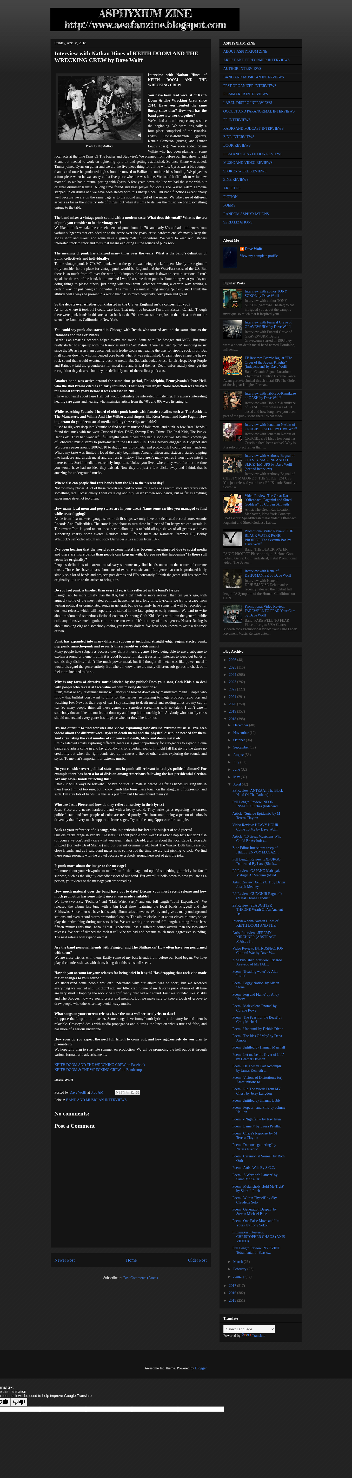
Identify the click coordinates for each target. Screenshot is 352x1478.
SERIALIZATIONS (238, 222)
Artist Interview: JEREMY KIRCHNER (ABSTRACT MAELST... (254, 937)
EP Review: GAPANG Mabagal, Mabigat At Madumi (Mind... (256, 873)
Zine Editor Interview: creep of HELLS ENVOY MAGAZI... (255, 850)
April (237, 784)
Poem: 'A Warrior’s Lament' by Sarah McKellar (254, 1177)
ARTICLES (232, 188)
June (237, 769)
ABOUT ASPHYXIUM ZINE (245, 51)
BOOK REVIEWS (237, 145)
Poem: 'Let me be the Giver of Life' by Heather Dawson (258, 1057)
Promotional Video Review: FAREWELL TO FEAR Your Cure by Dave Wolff (270, 610)
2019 (233, 711)
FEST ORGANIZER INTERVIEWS (250, 86)
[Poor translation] (19, 1402)
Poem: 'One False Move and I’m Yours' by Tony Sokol (256, 1223)
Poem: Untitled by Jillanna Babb (256, 1100)
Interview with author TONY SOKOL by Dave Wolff (266, 293)
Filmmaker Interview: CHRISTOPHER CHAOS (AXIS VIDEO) (258, 1236)
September (241, 747)
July (236, 762)
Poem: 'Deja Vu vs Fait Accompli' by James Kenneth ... (256, 1068)
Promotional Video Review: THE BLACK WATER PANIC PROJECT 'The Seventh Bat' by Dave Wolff (269, 537)
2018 (233, 719)
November (241, 733)
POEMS (229, 205)
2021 (233, 697)
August (239, 755)
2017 (233, 1286)
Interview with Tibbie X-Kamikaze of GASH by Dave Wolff (270, 395)
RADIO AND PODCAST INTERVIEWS (253, 128)
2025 (233, 667)
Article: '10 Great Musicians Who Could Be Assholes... (256, 838)
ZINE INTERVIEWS (239, 137)
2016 (233, 1293)
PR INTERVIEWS (237, 120)
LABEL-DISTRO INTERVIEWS (247, 103)
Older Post (197, 1260)
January (239, 1277)
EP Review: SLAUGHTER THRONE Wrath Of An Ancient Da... (257, 909)
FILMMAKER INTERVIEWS (245, 94)
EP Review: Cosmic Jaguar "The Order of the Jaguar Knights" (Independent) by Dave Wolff (268, 362)
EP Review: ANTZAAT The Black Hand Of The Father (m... (257, 793)
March (238, 1262)
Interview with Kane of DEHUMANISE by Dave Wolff (268, 573)
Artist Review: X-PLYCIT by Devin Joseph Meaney (258, 884)
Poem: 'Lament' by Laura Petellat (256, 1126)
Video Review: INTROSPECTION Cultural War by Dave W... (257, 950)
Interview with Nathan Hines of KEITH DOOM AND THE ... (255, 923)
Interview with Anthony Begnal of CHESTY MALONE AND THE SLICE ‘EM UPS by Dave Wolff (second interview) (270, 462)
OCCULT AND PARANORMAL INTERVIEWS (259, 111)
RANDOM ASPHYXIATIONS (246, 214)
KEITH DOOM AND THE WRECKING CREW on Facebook (100, 1065)
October (239, 740)
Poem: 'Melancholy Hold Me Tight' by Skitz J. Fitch (258, 1188)
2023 (233, 682)
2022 (233, 689)
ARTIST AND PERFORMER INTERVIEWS (256, 60)
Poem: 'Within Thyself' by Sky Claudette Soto (254, 1200)
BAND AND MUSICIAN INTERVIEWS (96, 1100)
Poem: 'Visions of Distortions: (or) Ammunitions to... (257, 1080)
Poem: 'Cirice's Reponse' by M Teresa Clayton (254, 1135)
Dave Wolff (253, 249)
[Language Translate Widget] (249, 1329)
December (241, 725)
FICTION (230, 197)
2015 (233, 1300)
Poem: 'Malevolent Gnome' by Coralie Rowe (254, 1008)
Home (131, 1260)
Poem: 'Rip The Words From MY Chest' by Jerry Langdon (256, 1091)
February (240, 1269)
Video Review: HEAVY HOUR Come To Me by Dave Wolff (255, 827)
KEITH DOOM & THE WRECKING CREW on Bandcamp (98, 1070)
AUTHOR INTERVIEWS (242, 69)
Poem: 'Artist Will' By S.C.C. (253, 1168)
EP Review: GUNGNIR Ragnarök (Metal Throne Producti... (257, 896)
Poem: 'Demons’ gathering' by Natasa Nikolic (254, 1147)
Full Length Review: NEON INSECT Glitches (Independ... (256, 804)
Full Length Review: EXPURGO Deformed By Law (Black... (256, 861)
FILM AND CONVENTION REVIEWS (253, 154)
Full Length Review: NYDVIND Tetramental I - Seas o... (256, 1250)
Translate (253, 1336)
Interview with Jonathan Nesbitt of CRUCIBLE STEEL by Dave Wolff (271, 427)
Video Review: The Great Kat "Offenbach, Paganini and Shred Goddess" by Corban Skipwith (268, 500)
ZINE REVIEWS (236, 180)
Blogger (201, 1368)
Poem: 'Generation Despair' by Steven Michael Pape (254, 1211)
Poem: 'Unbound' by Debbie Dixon (257, 1029)
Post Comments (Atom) (140, 1278)
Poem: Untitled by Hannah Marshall (258, 1047)
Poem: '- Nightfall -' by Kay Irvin (256, 1119)
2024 (233, 675)
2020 (233, 704)
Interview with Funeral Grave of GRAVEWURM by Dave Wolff (268, 324)
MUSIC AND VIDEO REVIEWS (248, 163)
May (237, 777)
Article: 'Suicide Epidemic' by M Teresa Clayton (256, 816)
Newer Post (65, 1260)
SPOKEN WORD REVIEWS (245, 171)
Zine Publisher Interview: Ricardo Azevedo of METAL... (257, 962)
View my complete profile (259, 256)
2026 (233, 660)
